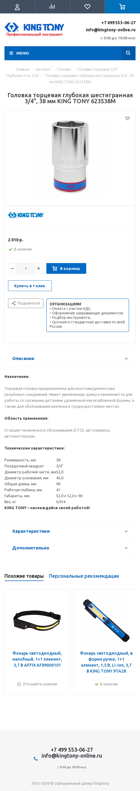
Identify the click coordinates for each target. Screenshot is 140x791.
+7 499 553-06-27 (118, 23)
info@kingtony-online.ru (111, 30)
